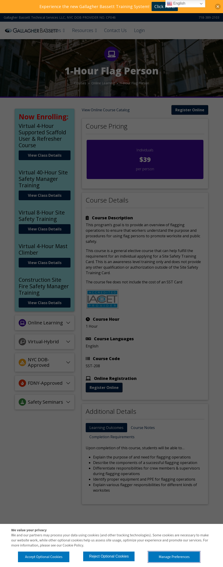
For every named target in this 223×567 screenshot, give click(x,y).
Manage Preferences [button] (174, 556)
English (176, 3)
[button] (218, 6)
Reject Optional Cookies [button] (109, 556)
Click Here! (164, 6)
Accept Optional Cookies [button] (43, 556)
